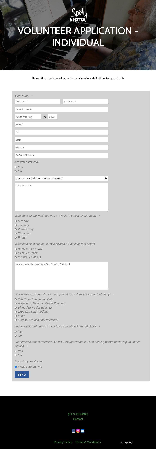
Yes (19, 167)
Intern (20, 315)
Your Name (22, 95)
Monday (21, 221)
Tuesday (22, 225)
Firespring (126, 442)
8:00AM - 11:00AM (28, 249)
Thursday (22, 233)
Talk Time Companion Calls (34, 299)
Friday (20, 237)
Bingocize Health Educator (34, 307)
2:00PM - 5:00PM (28, 257)
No (18, 171)
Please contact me (28, 366)
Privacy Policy (63, 442)
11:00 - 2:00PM (26, 253)
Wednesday (24, 229)
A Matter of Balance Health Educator (40, 303)
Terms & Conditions (88, 442)
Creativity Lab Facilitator (32, 311)
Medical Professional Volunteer (36, 320)
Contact (78, 419)
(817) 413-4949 (78, 414)
